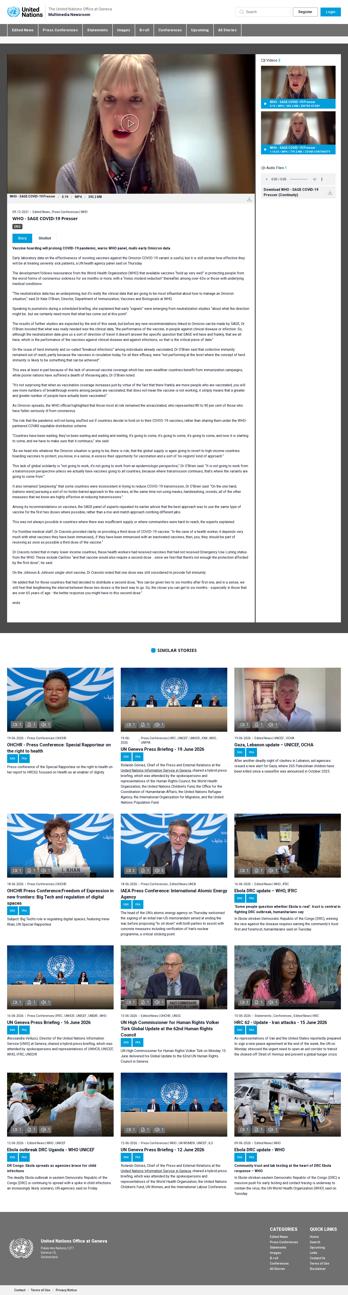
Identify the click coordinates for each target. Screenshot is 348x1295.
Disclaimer (318, 1269)
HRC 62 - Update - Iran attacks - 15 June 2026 (280, 1022)
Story (22, 238)
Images (123, 30)
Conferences (170, 30)
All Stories (227, 30)
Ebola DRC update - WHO (259, 1149)
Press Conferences (60, 30)
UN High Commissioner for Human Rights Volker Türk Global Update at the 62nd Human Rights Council (170, 1029)
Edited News (23, 30)
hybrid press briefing (79, 1044)
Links (313, 1253)
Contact (19, 1290)
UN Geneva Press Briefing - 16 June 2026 (49, 1022)
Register (305, 12)
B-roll (144, 30)
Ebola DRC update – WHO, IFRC (265, 890)
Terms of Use (319, 1263)
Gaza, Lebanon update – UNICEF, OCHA (273, 744)
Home (314, 1237)
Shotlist (45, 238)
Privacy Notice (66, 1290)
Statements (97, 30)
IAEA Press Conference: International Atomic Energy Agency (174, 894)
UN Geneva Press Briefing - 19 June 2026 (162, 749)
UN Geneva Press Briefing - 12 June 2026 (162, 1149)
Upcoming (200, 30)
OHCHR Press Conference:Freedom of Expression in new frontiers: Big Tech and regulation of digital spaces (60, 897)
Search (315, 1242)
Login (330, 12)
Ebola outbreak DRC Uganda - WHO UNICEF (51, 1149)
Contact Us (317, 1258)
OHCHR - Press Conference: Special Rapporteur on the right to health (59, 748)
